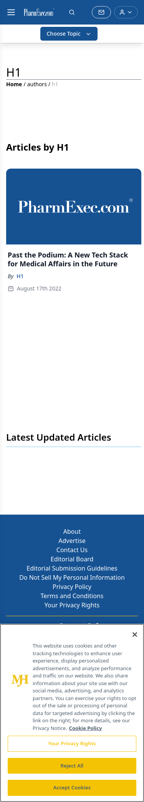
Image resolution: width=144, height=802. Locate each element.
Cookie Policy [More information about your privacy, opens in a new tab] (85, 728)
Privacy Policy (72, 586)
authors (37, 84)
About (72, 531)
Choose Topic (68, 33)
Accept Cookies (72, 787)
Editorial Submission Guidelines (71, 568)
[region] (72, 713)
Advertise (71, 540)
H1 (20, 276)
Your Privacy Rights (72, 605)
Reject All (72, 765)
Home (14, 84)
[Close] (134, 634)
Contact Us (72, 550)
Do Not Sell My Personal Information (72, 577)
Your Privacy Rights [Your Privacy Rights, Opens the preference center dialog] (72, 743)
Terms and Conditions (72, 596)
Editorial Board (72, 559)
